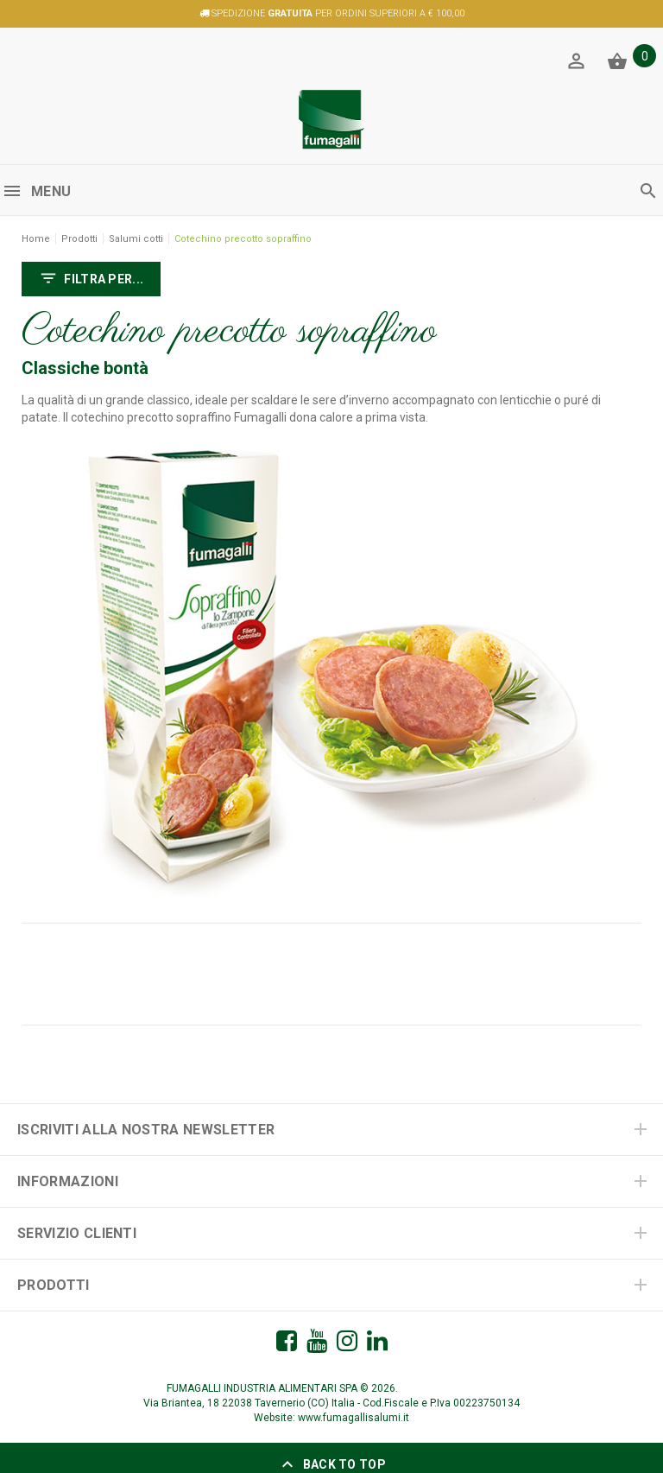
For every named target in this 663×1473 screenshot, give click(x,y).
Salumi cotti (136, 238)
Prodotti (79, 238)
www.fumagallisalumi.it (353, 1418)
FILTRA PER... (91, 280)
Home (36, 238)
